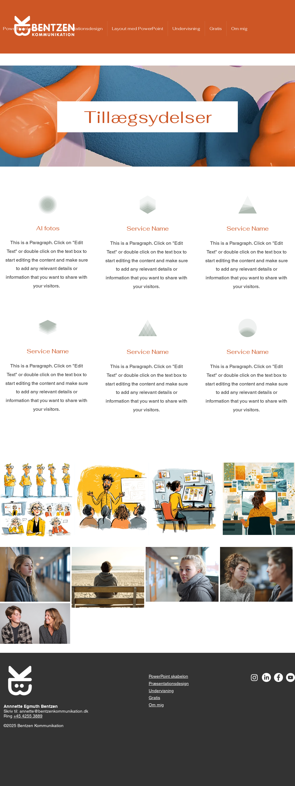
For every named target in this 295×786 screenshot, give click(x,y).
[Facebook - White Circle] (278, 677)
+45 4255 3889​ (28, 716)
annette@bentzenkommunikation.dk (54, 711)
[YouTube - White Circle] (290, 677)
